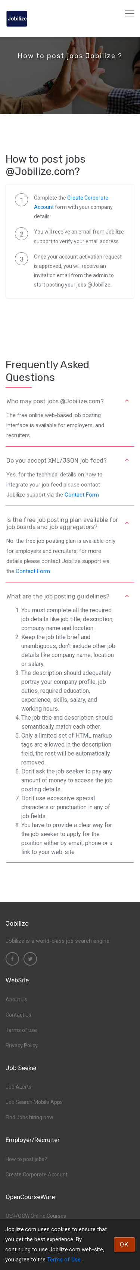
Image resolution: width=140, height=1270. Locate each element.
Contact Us (18, 1015)
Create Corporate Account (37, 1174)
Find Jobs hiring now (29, 1117)
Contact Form (82, 494)
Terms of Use (64, 1259)
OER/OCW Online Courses (36, 1216)
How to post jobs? (26, 1159)
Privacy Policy (22, 1045)
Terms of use (21, 1030)
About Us (16, 999)
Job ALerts (18, 1087)
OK (124, 1244)
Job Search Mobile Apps (34, 1102)
